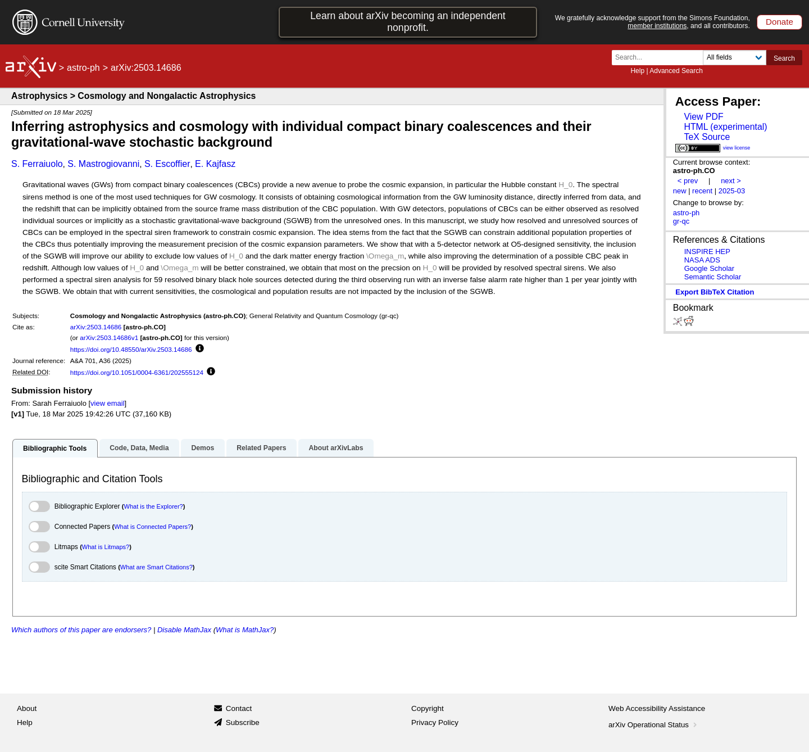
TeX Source (707, 137)
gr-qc (681, 221)
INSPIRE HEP (707, 251)
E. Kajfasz (215, 164)
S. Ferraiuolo (37, 164)
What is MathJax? (245, 630)
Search (784, 58)
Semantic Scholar (713, 277)
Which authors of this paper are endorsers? (81, 630)
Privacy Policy (434, 722)
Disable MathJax (184, 630)
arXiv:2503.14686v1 (109, 337)
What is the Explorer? (153, 506)
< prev (688, 180)
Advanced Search (676, 71)
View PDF (703, 116)
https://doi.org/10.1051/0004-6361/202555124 (136, 372)
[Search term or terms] (661, 57)
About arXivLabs (335, 448)
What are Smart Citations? (156, 567)
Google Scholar (709, 268)
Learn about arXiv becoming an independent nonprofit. (408, 21)
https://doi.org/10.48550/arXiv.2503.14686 (131, 349)
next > (731, 180)
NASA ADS (702, 260)
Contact (239, 708)
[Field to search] (734, 57)
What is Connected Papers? (152, 526)
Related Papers (261, 448)
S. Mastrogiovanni (103, 164)
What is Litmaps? (105, 546)
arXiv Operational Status (653, 725)
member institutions (657, 26)
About (27, 708)
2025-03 (732, 191)
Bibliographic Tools (55, 448)
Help (637, 71)
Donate (779, 21)
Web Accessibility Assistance (656, 708)
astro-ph (83, 68)
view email (107, 403)
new (680, 191)
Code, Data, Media (139, 448)
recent (702, 191)
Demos (202, 448)
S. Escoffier (167, 164)
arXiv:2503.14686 (96, 326)
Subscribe (243, 722)
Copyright (427, 708)
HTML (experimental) (725, 127)
